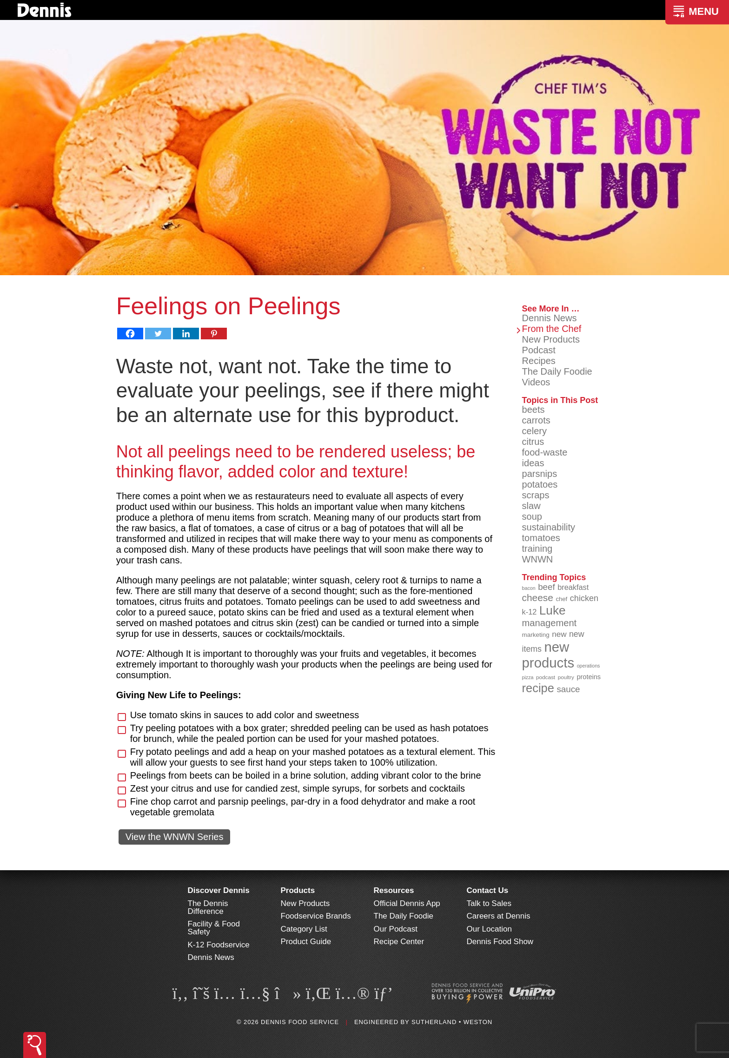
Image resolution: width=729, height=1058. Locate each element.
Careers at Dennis (498, 916)
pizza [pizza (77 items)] (528, 677)
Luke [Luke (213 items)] (552, 610)
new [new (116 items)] (559, 634)
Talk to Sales (489, 903)
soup (532, 516)
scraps (536, 495)
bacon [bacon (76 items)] (529, 588)
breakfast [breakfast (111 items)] (573, 587)
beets (533, 409)
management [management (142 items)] (549, 623)
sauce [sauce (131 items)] (568, 689)
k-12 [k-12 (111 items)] (529, 612)
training (537, 548)
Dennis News (549, 318)
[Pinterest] (214, 333)
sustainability (549, 527)
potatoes (540, 484)
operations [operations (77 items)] (588, 665)
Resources (394, 890)
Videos (536, 382)
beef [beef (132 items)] (546, 587)
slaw (531, 506)
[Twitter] (158, 333)
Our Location (489, 929)
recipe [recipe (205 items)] (538, 687)
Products (298, 890)
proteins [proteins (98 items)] (589, 677)
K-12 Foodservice (219, 944)
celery (534, 431)
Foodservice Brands (316, 916)
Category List (304, 929)
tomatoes (541, 538)
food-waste (545, 452)
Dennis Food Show (500, 941)
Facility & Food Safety (214, 927)
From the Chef (552, 329)
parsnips (539, 474)
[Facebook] (130, 333)
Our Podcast (396, 929)
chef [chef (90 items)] (561, 598)
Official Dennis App (407, 903)
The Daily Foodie (557, 371)
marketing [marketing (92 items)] (536, 634)
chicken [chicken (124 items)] (584, 598)
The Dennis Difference (208, 907)
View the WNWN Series (175, 837)
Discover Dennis (219, 890)
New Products (551, 339)
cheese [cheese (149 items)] (537, 597)
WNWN (537, 559)
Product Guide (306, 941)
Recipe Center (399, 941)
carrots (536, 420)
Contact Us (488, 890)
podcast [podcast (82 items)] (545, 677)
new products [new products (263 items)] (548, 654)
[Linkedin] (186, 333)
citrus (533, 441)
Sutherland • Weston (451, 1021)
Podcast (539, 350)
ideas (533, 463)
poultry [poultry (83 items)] (566, 677)
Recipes (539, 361)
